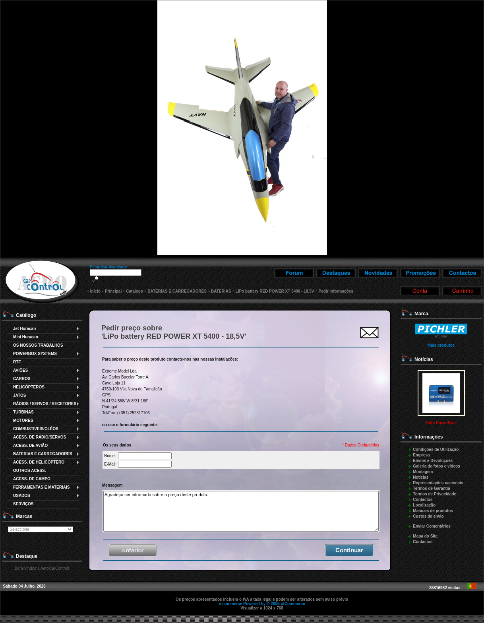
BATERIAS (221, 291)
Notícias (423, 359)
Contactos (422, 499)
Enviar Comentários (431, 526)
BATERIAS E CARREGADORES (177, 291)
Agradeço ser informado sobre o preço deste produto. (241, 511)
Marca (421, 313)
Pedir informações (336, 291)
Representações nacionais (438, 483)
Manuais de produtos (433, 510)
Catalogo (134, 291)
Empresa (421, 455)
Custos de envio (428, 516)
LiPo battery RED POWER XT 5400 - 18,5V (275, 291)
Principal (113, 291)
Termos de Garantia (431, 488)
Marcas (24, 516)
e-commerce (230, 604)
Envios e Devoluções (433, 460)
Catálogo (26, 315)
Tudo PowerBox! (441, 423)
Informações (428, 437)
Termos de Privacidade (434, 494)
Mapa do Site (425, 536)
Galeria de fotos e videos (436, 466)
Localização (424, 505)
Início (95, 291)
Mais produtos (441, 345)
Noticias (420, 477)
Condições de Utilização (436, 449)
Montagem (423, 472)
